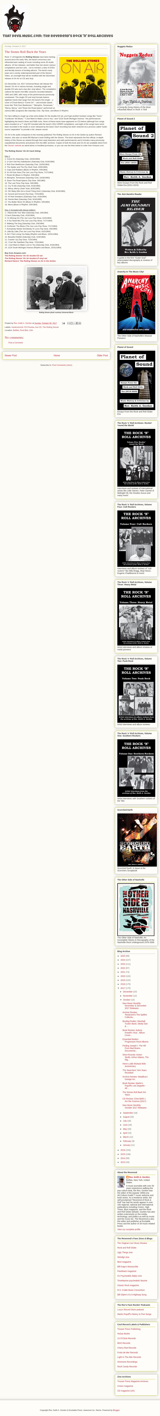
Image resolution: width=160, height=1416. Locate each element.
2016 (123, 1150)
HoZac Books (123, 1333)
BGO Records (123, 1343)
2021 (123, 972)
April (125, 1133)
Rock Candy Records (127, 1366)
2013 (123, 1162)
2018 (123, 984)
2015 (123, 1154)
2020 (123, 976)
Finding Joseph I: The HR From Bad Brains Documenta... (134, 1048)
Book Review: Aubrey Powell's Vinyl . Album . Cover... (134, 1032)
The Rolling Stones (51, 327)
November (128, 996)
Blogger (116, 1410)
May (125, 1129)
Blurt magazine (124, 1262)
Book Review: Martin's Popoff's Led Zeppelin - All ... (134, 1085)
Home (57, 355)
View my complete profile (128, 1229)
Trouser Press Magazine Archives (132, 1381)
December (128, 991)
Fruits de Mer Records (127, 1352)
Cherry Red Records (126, 1348)
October (127, 1000)
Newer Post (11, 355)
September (128, 1113)
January (127, 1145)
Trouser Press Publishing (128, 1329)
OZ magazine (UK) (126, 1391)
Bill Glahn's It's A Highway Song (132, 1294)
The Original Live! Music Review (132, 1243)
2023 (123, 964)
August (126, 1117)
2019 (123, 980)
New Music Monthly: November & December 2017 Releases (134, 1006)
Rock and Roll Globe (126, 1247)
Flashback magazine (126, 1271)
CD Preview (29, 327)
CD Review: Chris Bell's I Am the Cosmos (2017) (134, 1100)
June (125, 1125)
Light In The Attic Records (129, 1357)
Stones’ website (14, 145)
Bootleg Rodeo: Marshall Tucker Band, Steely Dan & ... (135, 1023)
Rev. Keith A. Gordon (139, 1177)
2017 (123, 988)
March (126, 1137)
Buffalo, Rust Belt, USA (23, 330)
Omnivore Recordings (127, 1362)
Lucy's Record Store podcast (130, 1309)
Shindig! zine (123, 1257)
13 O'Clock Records (126, 1338)
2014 (123, 1158)
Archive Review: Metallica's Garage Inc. (135, 1078)
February (127, 1141)
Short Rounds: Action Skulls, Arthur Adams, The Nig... (136, 1057)
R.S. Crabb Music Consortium (131, 1290)
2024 (123, 960)
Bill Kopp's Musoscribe (127, 1266)
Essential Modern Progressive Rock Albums (135, 1040)
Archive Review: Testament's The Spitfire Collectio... (135, 1015)
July (125, 1121)
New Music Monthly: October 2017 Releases (135, 1106)
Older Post (102, 355)
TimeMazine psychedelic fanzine (132, 1280)
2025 (123, 956)
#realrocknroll (17, 327)
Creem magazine (125, 1386)
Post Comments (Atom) (62, 365)
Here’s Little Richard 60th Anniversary (134, 1065)
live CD (38, 327)
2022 (123, 968)
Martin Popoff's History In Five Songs (134, 1314)
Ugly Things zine (125, 1252)
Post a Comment (15, 343)
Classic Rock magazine (128, 1285)
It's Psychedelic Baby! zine (129, 1276)
